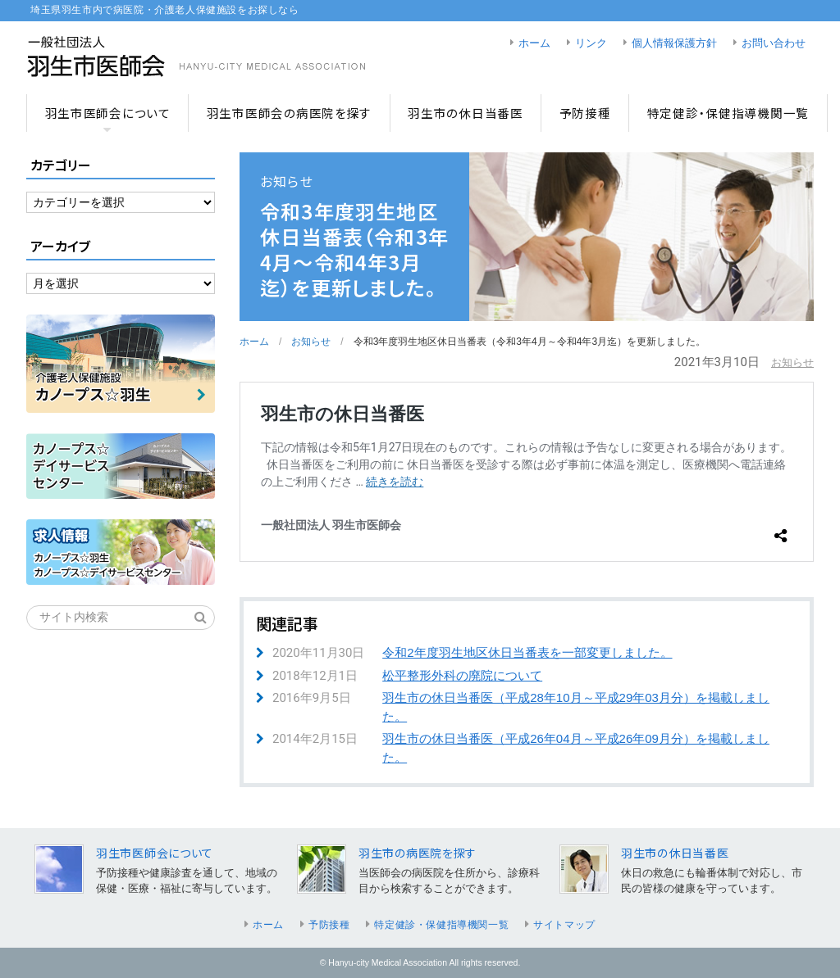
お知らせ (311, 341)
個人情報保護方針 (674, 43)
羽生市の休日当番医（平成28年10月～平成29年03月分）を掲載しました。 (575, 706)
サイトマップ (564, 924)
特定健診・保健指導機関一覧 (728, 112)
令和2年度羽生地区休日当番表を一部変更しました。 (527, 652)
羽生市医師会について (108, 112)
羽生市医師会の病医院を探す (289, 112)
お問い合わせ (774, 43)
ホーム (534, 43)
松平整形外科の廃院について (462, 675)
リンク (591, 43)
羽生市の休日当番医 (465, 112)
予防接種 (585, 112)
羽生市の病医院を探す (417, 852)
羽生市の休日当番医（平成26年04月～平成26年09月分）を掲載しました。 (575, 747)
